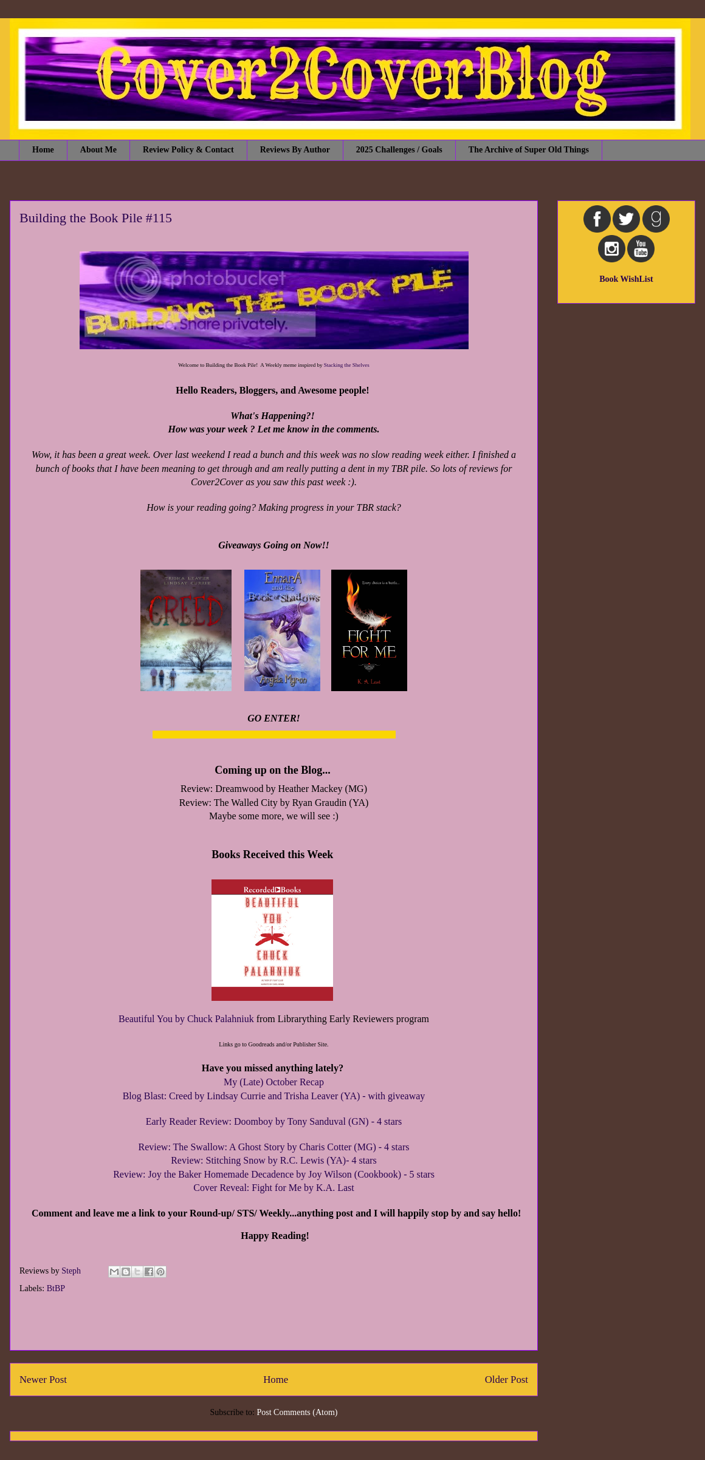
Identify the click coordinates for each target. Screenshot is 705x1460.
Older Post (506, 1379)
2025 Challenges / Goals (399, 149)
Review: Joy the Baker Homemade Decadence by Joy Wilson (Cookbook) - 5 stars (274, 1174)
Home (43, 149)
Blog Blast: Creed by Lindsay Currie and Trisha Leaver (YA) (241, 1096)
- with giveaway (392, 1096)
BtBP (56, 1288)
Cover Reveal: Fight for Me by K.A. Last (273, 1187)
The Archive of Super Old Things (529, 149)
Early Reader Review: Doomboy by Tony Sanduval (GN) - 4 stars (274, 1121)
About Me (98, 149)
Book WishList (626, 279)
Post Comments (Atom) (296, 1412)
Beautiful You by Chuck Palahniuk (186, 1019)
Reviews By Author (295, 149)
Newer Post (43, 1379)
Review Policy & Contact (188, 149)
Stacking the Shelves (347, 365)
